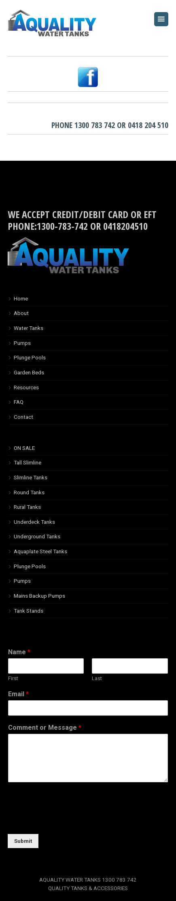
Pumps (22, 343)
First (13, 678)
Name (19, 652)
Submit (23, 841)
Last (97, 678)
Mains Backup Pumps (39, 595)
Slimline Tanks (30, 477)
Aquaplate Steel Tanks (40, 551)
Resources (26, 387)
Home (21, 298)
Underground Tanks (37, 536)
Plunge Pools (30, 357)
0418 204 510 (148, 125)
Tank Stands (28, 610)
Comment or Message (44, 727)
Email (18, 694)
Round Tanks (29, 492)
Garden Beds (29, 372)
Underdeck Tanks (34, 522)
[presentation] (69, 820)
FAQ (18, 402)
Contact (23, 417)
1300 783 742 (94, 125)
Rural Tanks (27, 507)
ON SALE (24, 448)
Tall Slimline (27, 462)
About (21, 313)
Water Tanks (28, 328)
